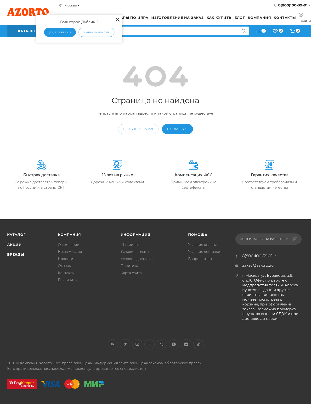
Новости (65, 259)
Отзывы (65, 266)
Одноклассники (149, 344)
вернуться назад (138, 129)
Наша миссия (70, 251)
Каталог (16, 234)
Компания (69, 234)
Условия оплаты (135, 251)
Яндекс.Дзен (186, 344)
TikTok (198, 344)
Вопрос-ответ (200, 259)
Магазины (129, 245)
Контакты (66, 273)
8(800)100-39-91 (293, 5)
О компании (68, 245)
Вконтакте (113, 344)
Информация (135, 234)
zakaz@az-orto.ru (258, 265)
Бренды (15, 254)
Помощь (197, 234)
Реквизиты (67, 280)
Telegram (125, 344)
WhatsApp (174, 344)
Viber (162, 344)
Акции (14, 245)
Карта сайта (131, 273)
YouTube (137, 344)
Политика (129, 266)
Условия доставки (137, 259)
